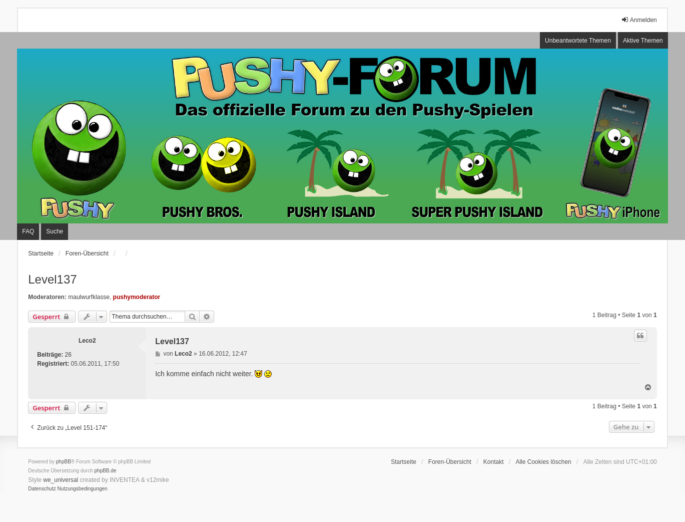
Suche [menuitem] (54, 231)
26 (68, 354)
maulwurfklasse (89, 297)
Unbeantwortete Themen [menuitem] (578, 40)
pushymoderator (137, 297)
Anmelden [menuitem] (639, 20)
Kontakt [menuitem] (493, 461)
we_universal (60, 479)
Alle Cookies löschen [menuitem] (543, 461)
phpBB (63, 461)
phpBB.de (106, 470)
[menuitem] (42, 488)
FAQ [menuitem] (28, 231)
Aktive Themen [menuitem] (643, 40)
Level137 (52, 279)
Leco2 (87, 340)
